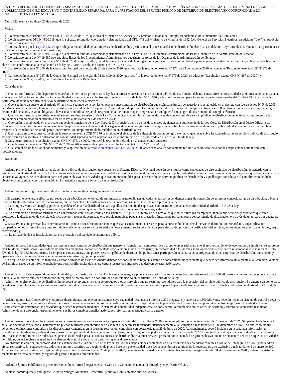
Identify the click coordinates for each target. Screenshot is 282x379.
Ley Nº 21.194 (45, 46)
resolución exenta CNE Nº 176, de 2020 (116, 148)
